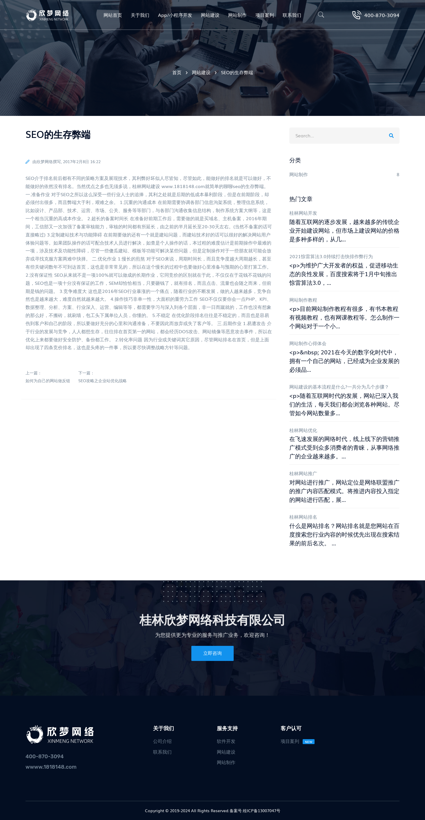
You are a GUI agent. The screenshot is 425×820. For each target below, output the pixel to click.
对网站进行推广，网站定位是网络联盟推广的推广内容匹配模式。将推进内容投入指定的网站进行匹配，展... (344, 491)
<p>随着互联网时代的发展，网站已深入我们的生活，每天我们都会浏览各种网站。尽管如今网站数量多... (344, 404)
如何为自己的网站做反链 (48, 381)
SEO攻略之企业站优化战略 (102, 381)
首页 (176, 72)
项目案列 (298, 740)
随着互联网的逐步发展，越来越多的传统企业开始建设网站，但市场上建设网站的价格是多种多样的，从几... (344, 230)
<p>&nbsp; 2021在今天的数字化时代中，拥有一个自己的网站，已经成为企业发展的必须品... (344, 360)
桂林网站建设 (146, 186)
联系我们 (162, 751)
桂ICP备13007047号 (261, 810)
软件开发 (226, 740)
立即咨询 (212, 653)
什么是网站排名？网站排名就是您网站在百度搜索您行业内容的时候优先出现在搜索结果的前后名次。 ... (344, 534)
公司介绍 (162, 740)
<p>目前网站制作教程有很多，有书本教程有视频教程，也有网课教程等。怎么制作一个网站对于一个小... (344, 317)
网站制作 (226, 762)
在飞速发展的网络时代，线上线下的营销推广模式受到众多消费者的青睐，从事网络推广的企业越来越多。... (344, 447)
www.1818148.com (183, 186)
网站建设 (201, 72)
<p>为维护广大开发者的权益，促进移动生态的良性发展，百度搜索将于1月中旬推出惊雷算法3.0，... (343, 273)
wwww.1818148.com (51, 767)
